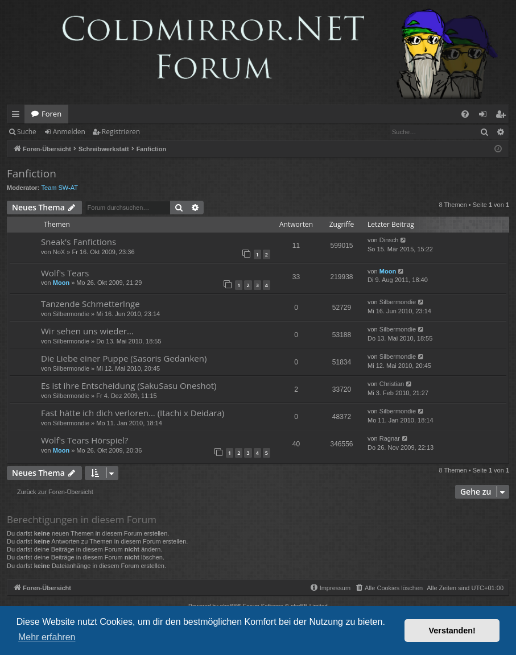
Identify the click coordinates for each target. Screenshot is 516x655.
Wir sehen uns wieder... (87, 331)
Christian (391, 383)
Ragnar (389, 438)
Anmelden (69, 131)
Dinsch (389, 240)
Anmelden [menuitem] (486, 116)
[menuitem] (465, 114)
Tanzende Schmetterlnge (90, 303)
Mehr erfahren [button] (47, 637)
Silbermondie (71, 313)
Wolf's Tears (65, 273)
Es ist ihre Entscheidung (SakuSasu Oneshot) (129, 385)
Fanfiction (31, 173)
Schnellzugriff (17, 116)
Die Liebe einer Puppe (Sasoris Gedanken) (124, 358)
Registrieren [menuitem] (503, 116)
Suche (26, 131)
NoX (59, 251)
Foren (51, 114)
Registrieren (121, 131)
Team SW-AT (60, 187)
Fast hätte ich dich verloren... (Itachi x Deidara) (132, 412)
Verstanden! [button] (452, 630)
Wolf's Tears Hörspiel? (84, 440)
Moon (61, 282)
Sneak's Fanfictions (78, 241)
